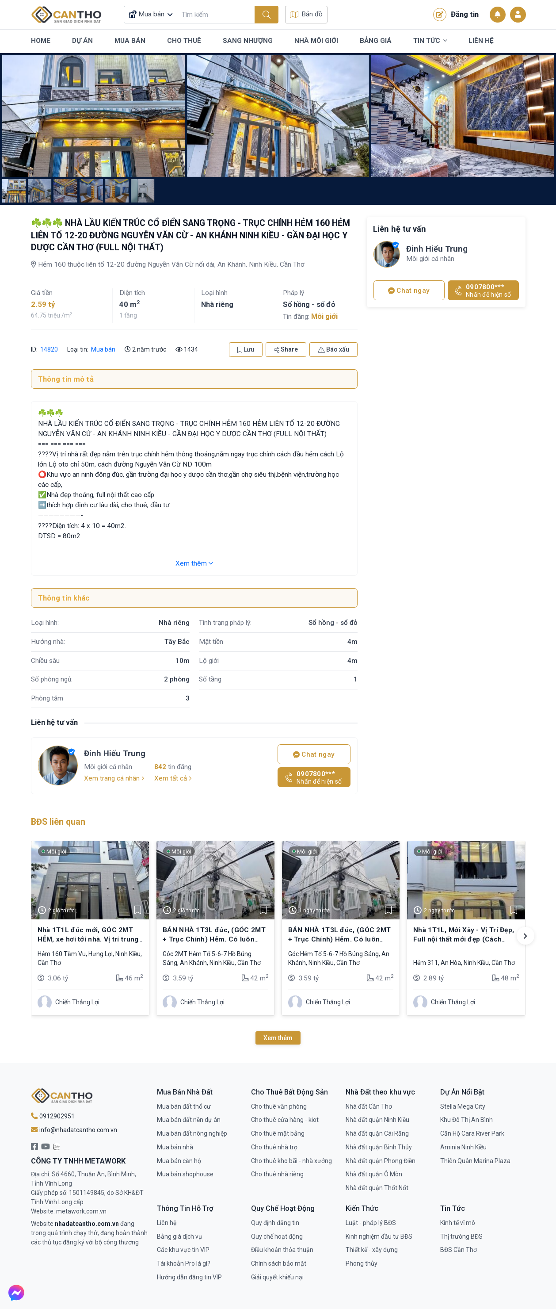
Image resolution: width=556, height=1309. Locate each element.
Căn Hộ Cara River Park (472, 1133)
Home (40, 41)
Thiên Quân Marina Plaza (475, 1160)
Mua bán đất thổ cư (184, 1106)
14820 (48, 349)
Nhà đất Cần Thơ (369, 1106)
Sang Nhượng (248, 41)
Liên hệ (166, 1222)
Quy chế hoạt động (277, 1236)
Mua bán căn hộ (179, 1160)
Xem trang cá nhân (114, 778)
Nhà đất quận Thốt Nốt (377, 1187)
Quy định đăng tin (275, 1222)
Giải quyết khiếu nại (277, 1277)
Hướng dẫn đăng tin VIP (189, 1277)
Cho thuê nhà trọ (274, 1147)
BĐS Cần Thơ (458, 1249)
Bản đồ (306, 14)
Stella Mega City (462, 1106)
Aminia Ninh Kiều (463, 1147)
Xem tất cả (173, 778)
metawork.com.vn (81, 1211)
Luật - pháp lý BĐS (371, 1222)
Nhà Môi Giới (316, 41)
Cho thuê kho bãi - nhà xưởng (291, 1160)
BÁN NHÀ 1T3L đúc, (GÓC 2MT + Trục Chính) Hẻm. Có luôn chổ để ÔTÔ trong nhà (214, 939)
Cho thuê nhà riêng (277, 1174)
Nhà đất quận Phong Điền (380, 1160)
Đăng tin (456, 14)
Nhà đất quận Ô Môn (374, 1174)
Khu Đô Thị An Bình (466, 1119)
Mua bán (103, 349)
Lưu (245, 349)
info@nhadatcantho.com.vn (74, 1129)
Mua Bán (129, 41)
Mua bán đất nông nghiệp (192, 1133)
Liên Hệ (481, 41)
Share (286, 349)
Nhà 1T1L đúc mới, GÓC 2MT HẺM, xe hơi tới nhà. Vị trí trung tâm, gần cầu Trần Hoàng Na (88, 939)
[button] (525, 936)
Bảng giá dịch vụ (179, 1236)
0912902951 (53, 1116)
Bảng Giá (376, 41)
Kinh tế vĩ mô (457, 1222)
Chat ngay (314, 754)
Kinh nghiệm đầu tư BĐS (379, 1236)
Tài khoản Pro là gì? (183, 1263)
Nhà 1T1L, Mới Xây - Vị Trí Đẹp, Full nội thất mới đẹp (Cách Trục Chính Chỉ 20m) (463, 939)
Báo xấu (333, 349)
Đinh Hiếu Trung (114, 753)
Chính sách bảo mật (278, 1263)
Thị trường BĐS (461, 1236)
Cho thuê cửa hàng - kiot (285, 1119)
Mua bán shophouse (185, 1174)
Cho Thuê (184, 41)
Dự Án (82, 41)
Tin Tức (430, 41)
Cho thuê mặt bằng (278, 1133)
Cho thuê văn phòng (279, 1106)
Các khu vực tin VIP (183, 1249)
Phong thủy (361, 1263)
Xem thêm (194, 563)
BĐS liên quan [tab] (58, 822)
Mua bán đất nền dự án (189, 1119)
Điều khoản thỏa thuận (282, 1249)
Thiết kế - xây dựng (372, 1249)
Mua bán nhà (175, 1147)
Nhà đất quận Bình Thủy (379, 1147)
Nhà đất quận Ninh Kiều (377, 1119)
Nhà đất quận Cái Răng (377, 1133)
